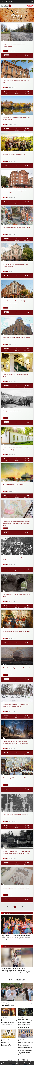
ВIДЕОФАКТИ (8, 946)
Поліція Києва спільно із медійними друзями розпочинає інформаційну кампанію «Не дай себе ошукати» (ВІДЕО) (16, 970)
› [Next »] (29, 907)
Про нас (30, 2)
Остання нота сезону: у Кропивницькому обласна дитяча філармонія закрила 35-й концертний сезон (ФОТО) (16, 937)
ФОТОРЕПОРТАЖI (9, 913)
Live (30, 5)
